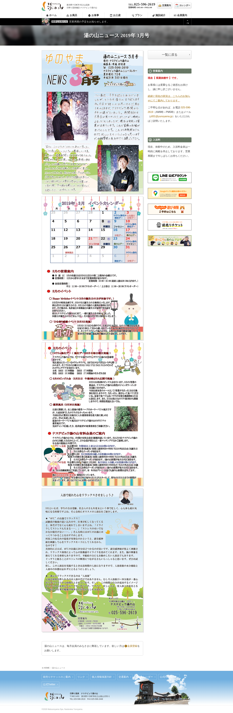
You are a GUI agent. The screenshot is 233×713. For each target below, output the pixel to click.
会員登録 (131, 646)
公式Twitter (49, 684)
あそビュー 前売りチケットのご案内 (169, 224)
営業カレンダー (144, 677)
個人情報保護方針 (102, 677)
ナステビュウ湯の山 (53, 6)
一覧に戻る (169, 54)
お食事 (95, 15)
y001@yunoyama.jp (161, 116)
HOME (47, 668)
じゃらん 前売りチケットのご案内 (169, 209)
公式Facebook (168, 677)
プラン (138, 15)
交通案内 (124, 677)
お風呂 (73, 15)
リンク (81, 677)
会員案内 (182, 15)
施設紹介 (160, 15)
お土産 (117, 15)
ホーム (53, 15)
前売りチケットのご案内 (57, 677)
